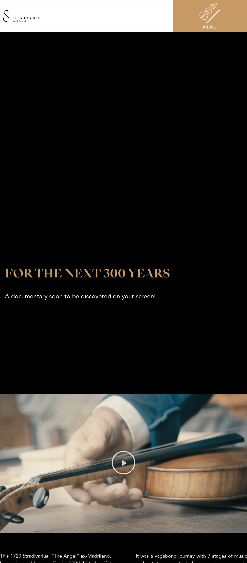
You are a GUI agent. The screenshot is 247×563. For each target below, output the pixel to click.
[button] (123, 467)
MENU (210, 27)
